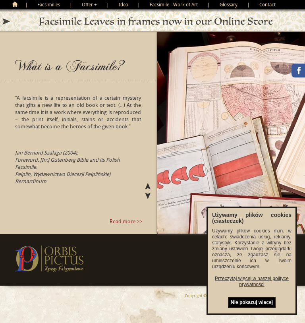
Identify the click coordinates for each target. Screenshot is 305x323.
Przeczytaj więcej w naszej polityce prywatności (252, 281)
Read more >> (126, 221)
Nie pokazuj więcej (252, 302)
